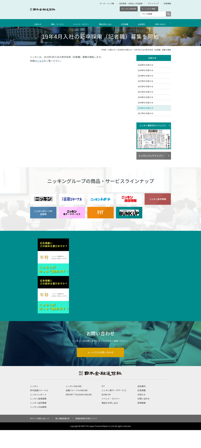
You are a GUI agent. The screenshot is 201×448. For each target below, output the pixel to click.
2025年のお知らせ (145, 70)
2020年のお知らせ (145, 97)
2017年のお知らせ (145, 113)
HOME (103, 49)
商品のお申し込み (110, 420)
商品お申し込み (106, 22)
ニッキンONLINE (129, 8)
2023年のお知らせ (145, 81)
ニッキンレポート (38, 412)
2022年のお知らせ (145, 86)
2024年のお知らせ (145, 75)
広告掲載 (126, 22)
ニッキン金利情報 (38, 420)
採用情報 (167, 3)
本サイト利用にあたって (40, 436)
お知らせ (38, 22)
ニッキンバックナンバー (151, 156)
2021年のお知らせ (145, 92)
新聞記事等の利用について (86, 436)
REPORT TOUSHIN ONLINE (79, 412)
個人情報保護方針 (62, 436)
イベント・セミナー (82, 22)
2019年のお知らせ (145, 102)
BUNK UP (106, 412)
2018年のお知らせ (124, 49)
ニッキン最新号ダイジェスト (152, 125)
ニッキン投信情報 (38, 416)
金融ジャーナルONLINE (77, 408)
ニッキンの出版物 (38, 424)
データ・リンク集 (107, 3)
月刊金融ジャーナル (39, 408)
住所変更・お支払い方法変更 (131, 3)
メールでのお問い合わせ (100, 370)
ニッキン (34, 404)
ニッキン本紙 (149, 8)
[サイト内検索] (153, 14)
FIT (103, 404)
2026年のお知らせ (145, 65)
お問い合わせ (161, 22)
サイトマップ (153, 3)
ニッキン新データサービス (114, 408)
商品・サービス (57, 22)
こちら (40, 60)
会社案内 (142, 22)
